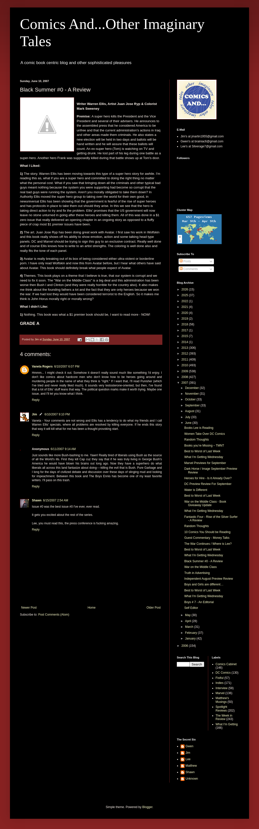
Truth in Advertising (197, 573)
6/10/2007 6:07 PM (66, 366)
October (190, 399)
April (188, 621)
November (192, 393)
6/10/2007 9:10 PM (57, 414)
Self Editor (191, 608)
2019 (185, 318)
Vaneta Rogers (42, 366)
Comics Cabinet (226, 664)
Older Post (153, 607)
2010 (185, 365)
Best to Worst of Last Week (202, 451)
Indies (220, 683)
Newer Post (29, 607)
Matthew (191, 765)
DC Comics (223, 672)
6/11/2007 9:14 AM (63, 449)
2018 (185, 324)
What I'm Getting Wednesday (203, 555)
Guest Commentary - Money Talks (206, 538)
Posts (185, 261)
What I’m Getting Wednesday (203, 457)
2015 (185, 336)
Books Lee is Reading (198, 428)
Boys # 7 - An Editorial (199, 602)
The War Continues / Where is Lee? (208, 544)
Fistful (220, 678)
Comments (189, 269)
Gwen (189, 746)
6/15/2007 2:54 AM (55, 500)
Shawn (37, 500)
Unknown (192, 778)
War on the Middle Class (200, 567)
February (191, 633)
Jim (34, 414)
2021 (185, 307)
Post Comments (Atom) (53, 614)
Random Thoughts (196, 439)
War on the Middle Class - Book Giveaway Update (205, 503)
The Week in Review (224, 717)
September (192, 405)
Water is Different (195, 490)
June (188, 423)
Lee (188, 759)
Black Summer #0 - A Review (203, 561)
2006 (185, 645)
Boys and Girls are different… (203, 584)
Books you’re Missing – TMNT (204, 445)
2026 (185, 289)
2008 (185, 377)
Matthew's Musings (222, 699)
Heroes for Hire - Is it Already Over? (208, 478)
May (188, 615)
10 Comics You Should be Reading (207, 532)
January (190, 638)
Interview (222, 688)
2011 (185, 359)
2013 (185, 348)
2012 (185, 353)
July (188, 417)
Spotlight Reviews (221, 708)
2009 (185, 371)
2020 (185, 313)
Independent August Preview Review (208, 578)
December (192, 388)
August (190, 411)
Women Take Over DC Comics (204, 434)
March (189, 627)
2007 (185, 382)
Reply (36, 400)
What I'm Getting (227, 724)
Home (92, 607)
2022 (185, 301)
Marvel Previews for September (205, 463)
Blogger (147, 807)
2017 (185, 330)
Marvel (220, 693)
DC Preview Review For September (207, 484)
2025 (185, 295)
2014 (185, 342)
